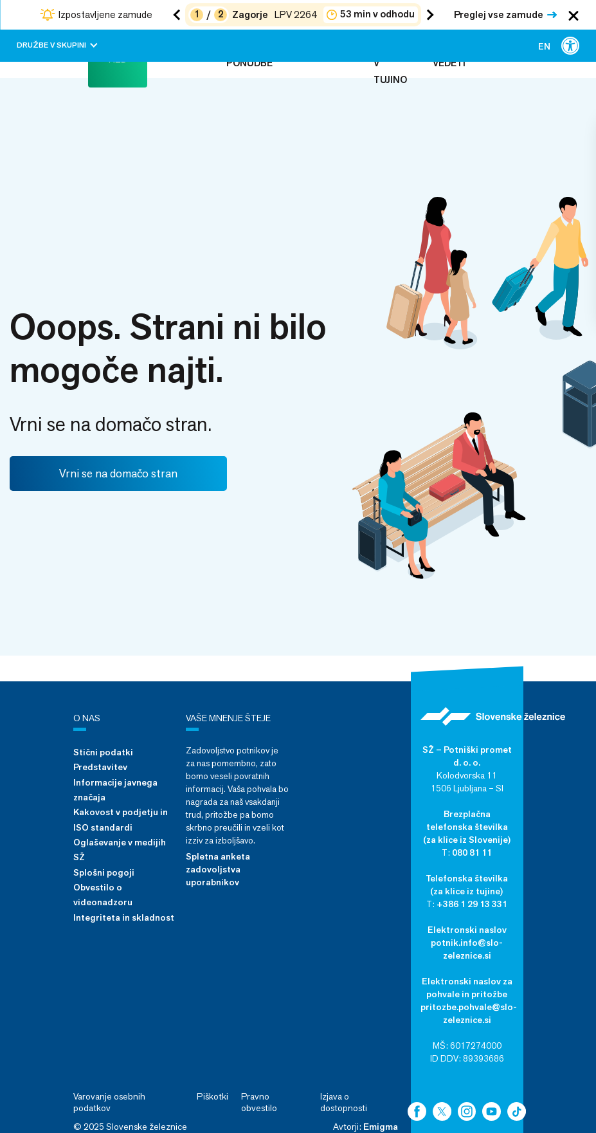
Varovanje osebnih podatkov (109, 1102)
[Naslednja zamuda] (428, 14)
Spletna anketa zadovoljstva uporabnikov (218, 869)
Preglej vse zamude (498, 14)
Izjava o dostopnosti (343, 1102)
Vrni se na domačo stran (118, 473)
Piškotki (212, 1096)
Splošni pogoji (103, 872)
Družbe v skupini (57, 45)
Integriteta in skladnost (123, 917)
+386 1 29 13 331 (472, 904)
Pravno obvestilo (259, 1102)
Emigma (380, 1126)
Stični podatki (103, 752)
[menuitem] (544, 46)
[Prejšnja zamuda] (178, 14)
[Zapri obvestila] (573, 14)
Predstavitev (100, 767)
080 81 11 (472, 852)
